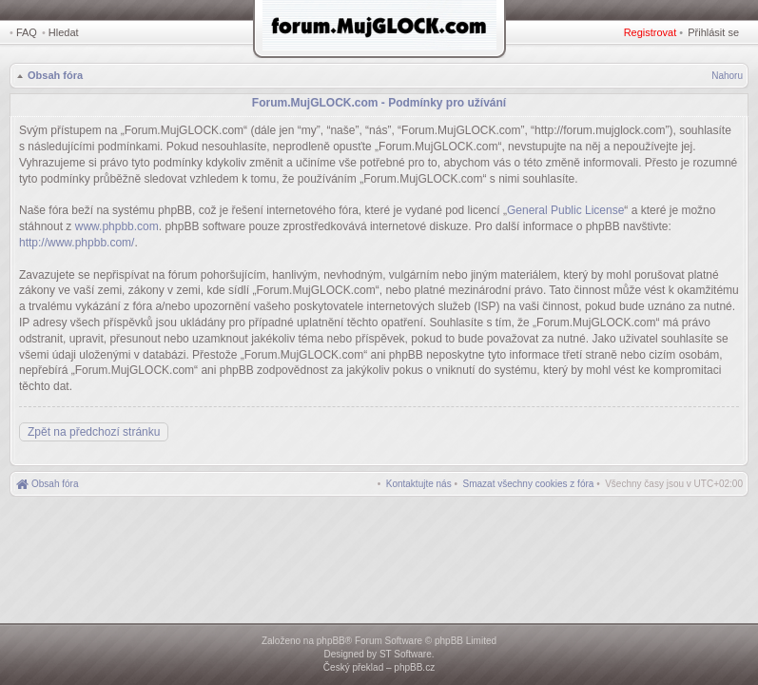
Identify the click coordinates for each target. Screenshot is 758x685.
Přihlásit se (713, 32)
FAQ (26, 32)
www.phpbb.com (117, 226)
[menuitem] (528, 484)
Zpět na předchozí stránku (94, 432)
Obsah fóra (55, 75)
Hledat (64, 32)
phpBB (331, 641)
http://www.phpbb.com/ (76, 242)
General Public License (565, 210)
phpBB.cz (414, 667)
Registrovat (650, 32)
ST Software (405, 654)
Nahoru (727, 75)
